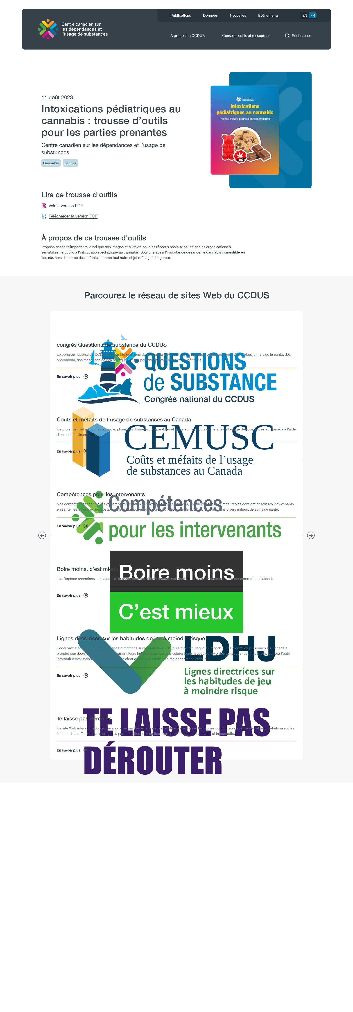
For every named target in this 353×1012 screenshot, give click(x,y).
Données (210, 15)
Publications (180, 15)
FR (312, 15)
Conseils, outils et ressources (246, 35)
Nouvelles (238, 15)
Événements (268, 15)
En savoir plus (72, 376)
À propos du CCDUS (187, 35)
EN (304, 15)
